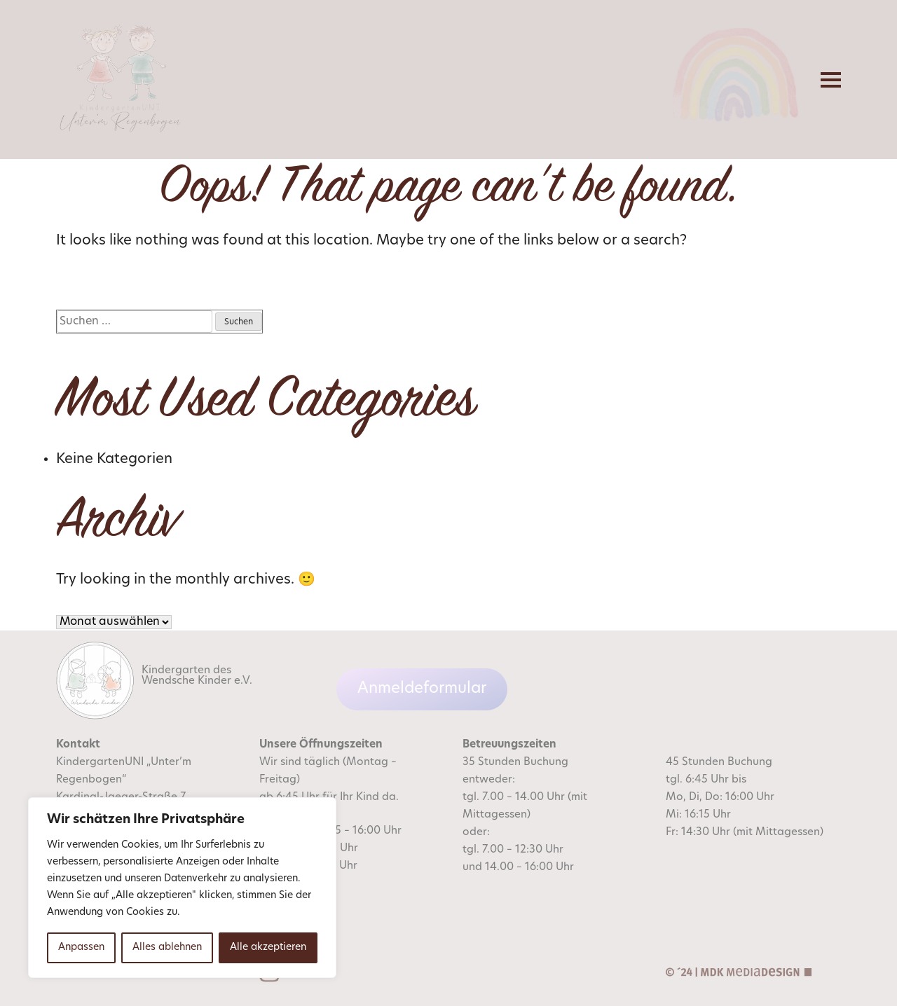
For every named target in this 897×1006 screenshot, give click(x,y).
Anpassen (81, 947)
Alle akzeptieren (268, 947)
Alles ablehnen (167, 947)
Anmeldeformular (421, 689)
